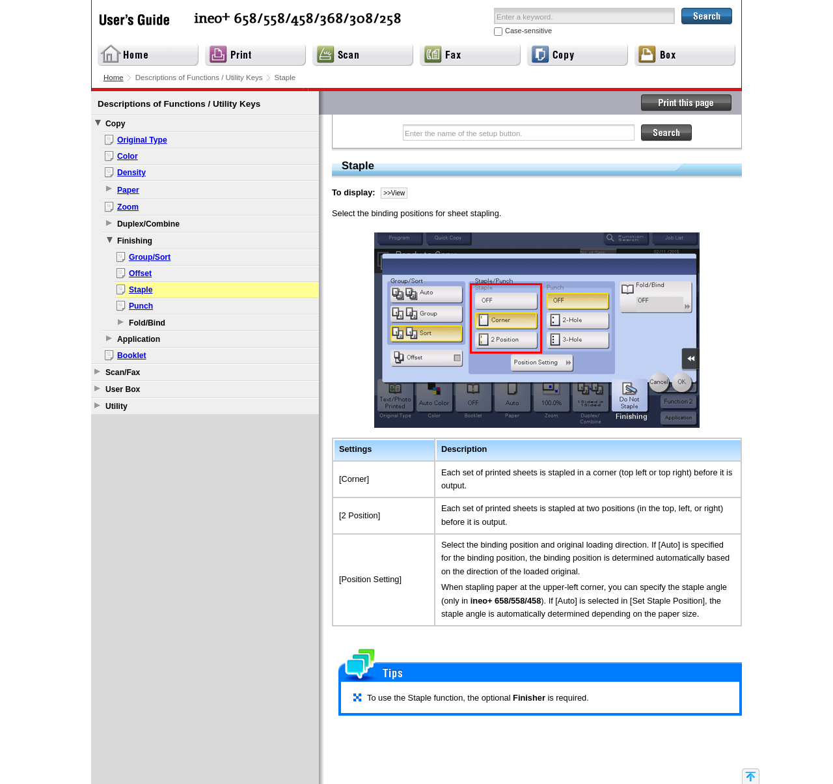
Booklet (131, 355)
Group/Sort (150, 257)
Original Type (142, 140)
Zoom (128, 207)
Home (113, 77)
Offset (140, 273)
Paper (128, 190)
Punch (141, 306)
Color (127, 156)
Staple (140, 289)
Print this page (686, 102)
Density (131, 172)
